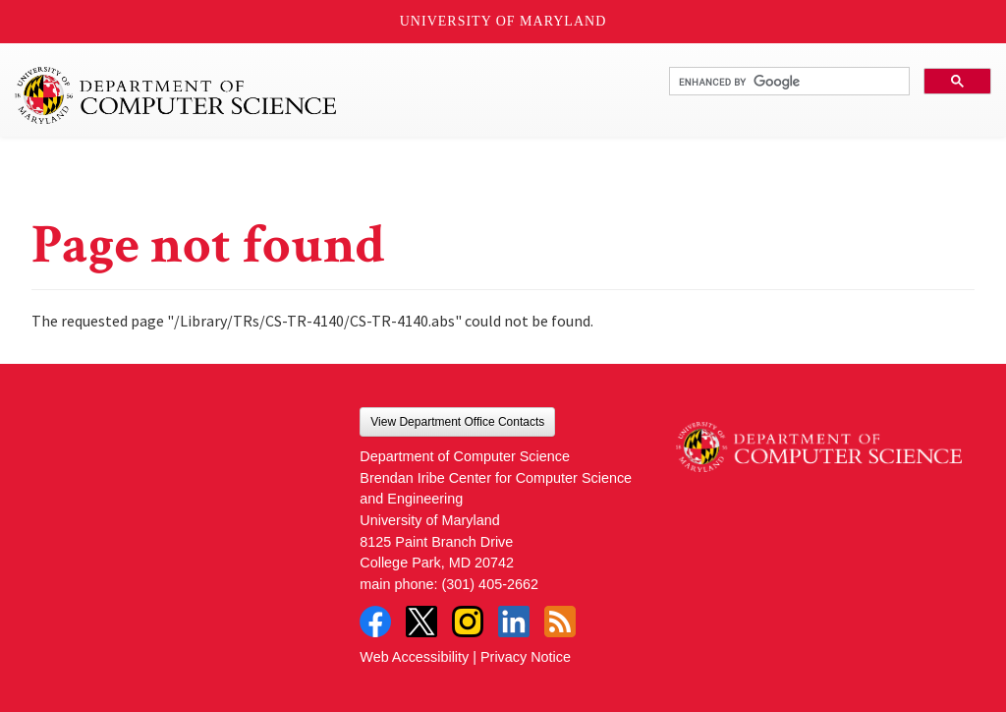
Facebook (375, 621)
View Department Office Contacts (457, 422)
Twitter (421, 621)
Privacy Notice (525, 657)
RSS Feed (560, 621)
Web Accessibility (414, 657)
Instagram (467, 621)
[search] (787, 81)
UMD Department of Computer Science (177, 95)
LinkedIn (514, 621)
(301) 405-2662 (490, 584)
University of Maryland (503, 21)
